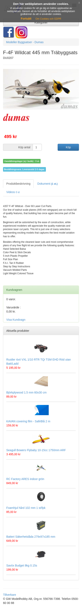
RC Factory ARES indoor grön (25, 479)
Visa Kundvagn (15, 319)
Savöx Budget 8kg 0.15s (21, 565)
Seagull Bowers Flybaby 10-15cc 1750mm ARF (36, 450)
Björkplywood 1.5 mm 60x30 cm (26, 392)
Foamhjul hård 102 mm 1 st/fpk (25, 507)
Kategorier (41, 22)
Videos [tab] (13, 192)
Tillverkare (9, 594)
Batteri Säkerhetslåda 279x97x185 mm (30, 536)
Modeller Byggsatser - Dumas (24, 42)
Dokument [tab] (47, 183)
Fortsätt (26, 18)
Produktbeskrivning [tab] (18, 183)
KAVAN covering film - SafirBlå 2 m (28, 421)
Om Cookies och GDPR (48, 18)
